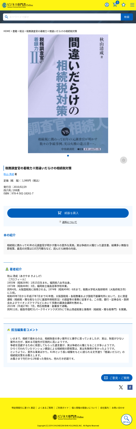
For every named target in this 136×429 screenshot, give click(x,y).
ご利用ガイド (62, 407)
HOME (7, 31)
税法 (21, 31)
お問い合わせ (118, 407)
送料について (69, 222)
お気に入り (123, 5)
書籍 (15, 31)
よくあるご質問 (45, 407)
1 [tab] (68, 156)
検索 (126, 16)
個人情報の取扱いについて (84, 407)
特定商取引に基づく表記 (23, 407)
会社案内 (104, 407)
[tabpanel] (68, 93)
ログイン (107, 5)
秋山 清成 (9, 174)
